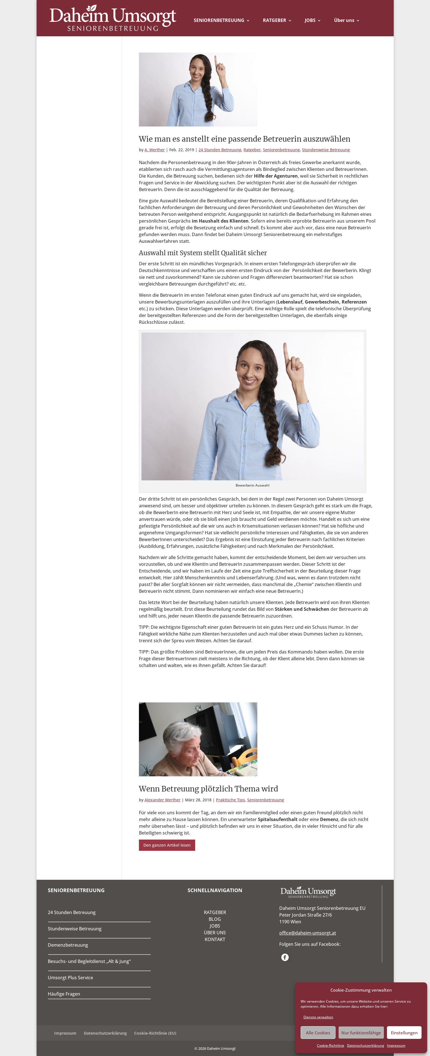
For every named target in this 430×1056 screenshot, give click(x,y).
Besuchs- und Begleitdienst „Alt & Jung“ (89, 961)
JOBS (310, 20)
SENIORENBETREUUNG (219, 20)
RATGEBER (274, 20)
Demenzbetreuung (68, 945)
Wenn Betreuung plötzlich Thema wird (208, 788)
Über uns (344, 20)
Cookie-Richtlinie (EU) (155, 1033)
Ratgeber (252, 149)
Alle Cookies (318, 1032)
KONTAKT (215, 939)
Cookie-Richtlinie (330, 1045)
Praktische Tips (230, 799)
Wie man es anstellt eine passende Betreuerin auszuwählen (244, 139)
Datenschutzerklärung (365, 1045)
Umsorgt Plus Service (70, 977)
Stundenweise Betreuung (326, 149)
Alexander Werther (163, 799)
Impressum (396, 1045)
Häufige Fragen (64, 994)
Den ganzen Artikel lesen (167, 845)
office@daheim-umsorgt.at (307, 933)
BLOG (215, 919)
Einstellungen (404, 1032)
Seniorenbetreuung (281, 149)
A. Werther (155, 149)
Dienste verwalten (318, 1017)
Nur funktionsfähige (361, 1032)
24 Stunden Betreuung (220, 149)
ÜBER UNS (215, 933)
